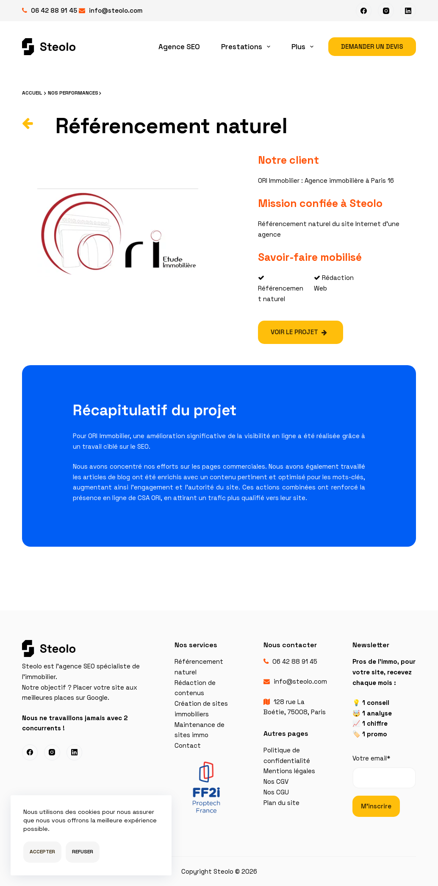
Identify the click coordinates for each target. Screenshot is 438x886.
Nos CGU (276, 792)
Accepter (42, 851)
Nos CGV (275, 781)
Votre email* (384, 771)
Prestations (247, 47)
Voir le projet (299, 332)
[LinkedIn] (408, 11)
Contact (188, 745)
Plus (304, 47)
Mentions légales (289, 771)
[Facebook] (364, 11)
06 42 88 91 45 (54, 10)
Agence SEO (179, 46)
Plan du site (281, 803)
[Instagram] (386, 11)
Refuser (82, 851)
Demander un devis (372, 46)
